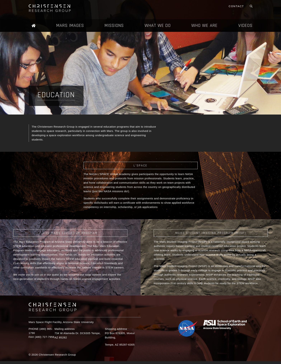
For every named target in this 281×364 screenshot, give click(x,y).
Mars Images (70, 25)
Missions (114, 25)
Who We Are (204, 25)
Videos (245, 25)
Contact (236, 6)
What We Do (158, 25)
